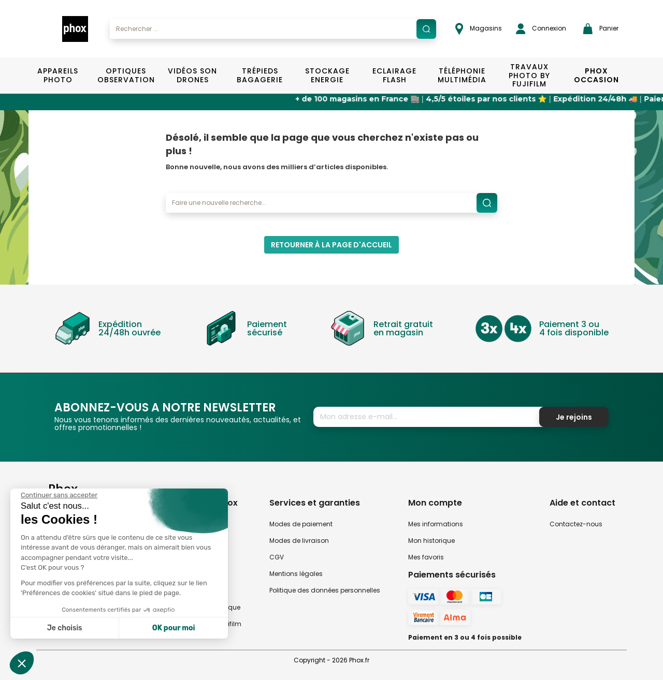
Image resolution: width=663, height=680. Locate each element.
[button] (21, 663)
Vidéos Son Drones (192, 75)
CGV (276, 557)
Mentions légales (296, 573)
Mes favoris (426, 557)
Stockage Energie (327, 75)
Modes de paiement (301, 524)
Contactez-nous (576, 524)
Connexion (541, 28)
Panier (600, 28)
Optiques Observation (125, 75)
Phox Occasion (596, 75)
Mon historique (431, 540)
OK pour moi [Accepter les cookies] (173, 628)
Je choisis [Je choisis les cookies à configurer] (64, 628)
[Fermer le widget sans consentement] (59, 495)
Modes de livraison (299, 540)
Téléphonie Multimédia (462, 75)
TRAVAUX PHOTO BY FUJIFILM (529, 76)
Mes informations (435, 524)
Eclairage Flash (394, 75)
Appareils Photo (57, 75)
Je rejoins (574, 417)
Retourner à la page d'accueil (331, 245)
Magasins (478, 29)
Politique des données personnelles (324, 590)
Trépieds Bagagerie (260, 75)
